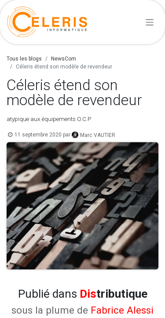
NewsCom (63, 59)
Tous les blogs (24, 59)
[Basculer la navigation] (150, 22)
